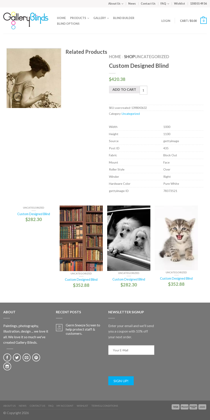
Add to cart (124, 89)
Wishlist (179, 3)
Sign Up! (121, 381)
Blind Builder (123, 18)
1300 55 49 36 (198, 3)
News (132, 3)
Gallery (99, 18)
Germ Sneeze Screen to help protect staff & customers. (83, 329)
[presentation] (141, 367)
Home (61, 18)
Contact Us (148, 3)
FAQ (163, 3)
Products (78, 18)
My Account (65, 405)
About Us (114, 3)
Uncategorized (152, 56)
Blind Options (68, 23)
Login (165, 21)
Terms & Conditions (104, 405)
